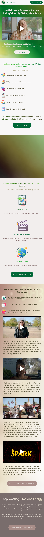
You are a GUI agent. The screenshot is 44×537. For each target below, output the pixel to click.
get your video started (22, 274)
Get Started (22, 52)
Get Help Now (22, 125)
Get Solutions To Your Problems (22, 483)
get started (36, 2)
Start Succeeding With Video (22, 527)
